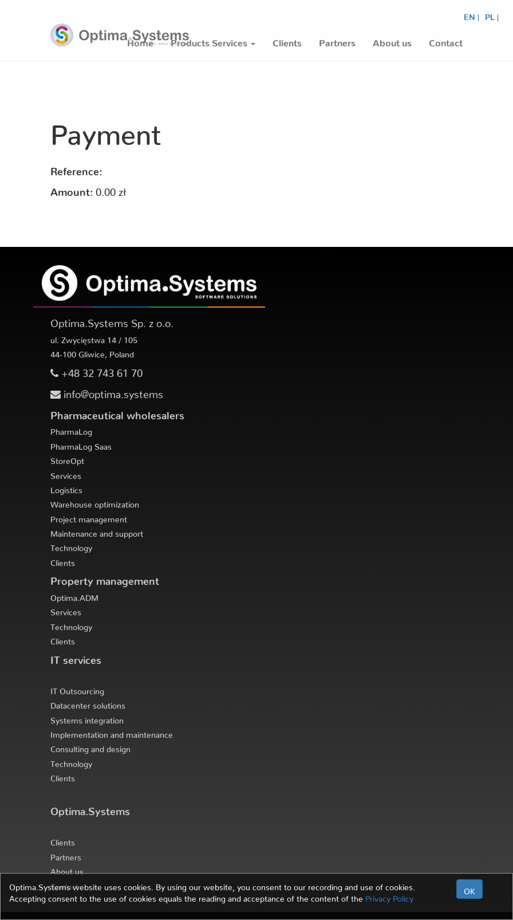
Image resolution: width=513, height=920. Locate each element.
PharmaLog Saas (81, 444)
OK (469, 889)
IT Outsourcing (77, 689)
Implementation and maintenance (111, 733)
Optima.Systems (90, 808)
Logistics (66, 488)
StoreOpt (67, 459)
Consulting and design (90, 747)
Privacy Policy (389, 896)
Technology (71, 546)
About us (67, 869)
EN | (471, 15)
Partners (65, 855)
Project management (88, 517)
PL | (492, 15)
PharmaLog (71, 430)
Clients (62, 561)
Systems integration (87, 718)
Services (65, 474)
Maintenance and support (96, 531)
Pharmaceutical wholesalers (117, 412)
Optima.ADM (74, 596)
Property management (104, 578)
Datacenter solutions (87, 703)
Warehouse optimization (94, 502)
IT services (75, 657)
